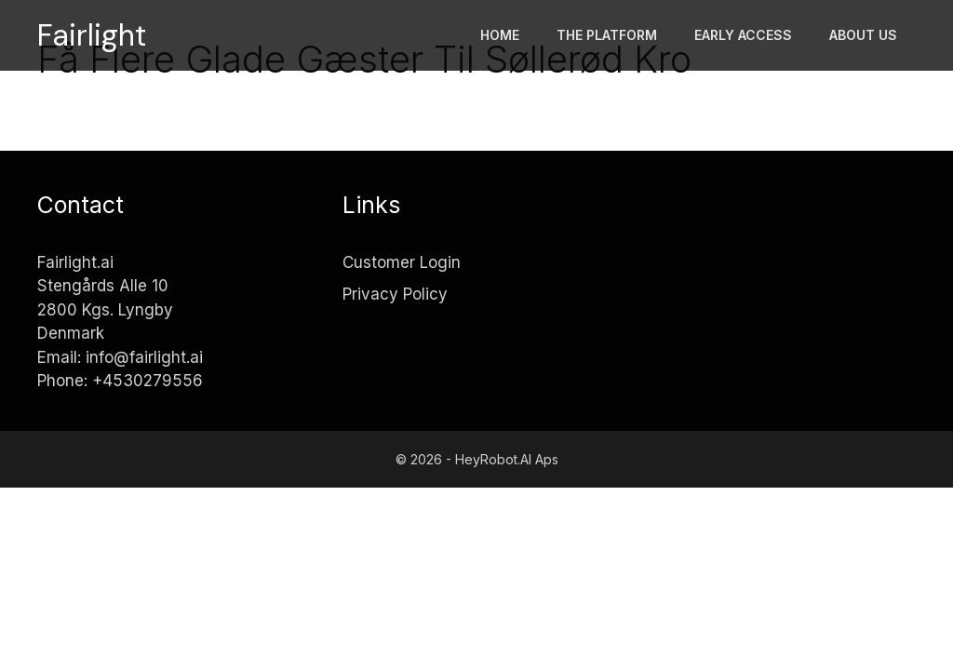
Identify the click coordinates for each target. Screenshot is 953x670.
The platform (607, 35)
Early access (743, 35)
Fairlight (91, 35)
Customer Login (401, 262)
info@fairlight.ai (144, 357)
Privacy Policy (395, 294)
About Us (863, 35)
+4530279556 (147, 380)
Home (499, 35)
